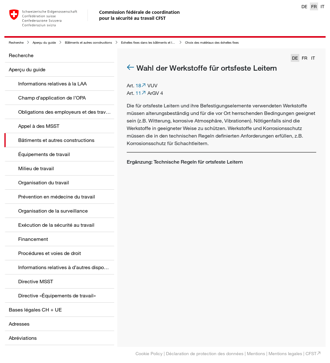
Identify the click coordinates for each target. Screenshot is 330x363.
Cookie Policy (149, 353)
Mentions (256, 353)
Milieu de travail (36, 168)
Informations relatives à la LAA (52, 83)
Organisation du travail (43, 182)
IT (322, 6)
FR (314, 6)
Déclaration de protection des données (204, 353)
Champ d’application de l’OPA (52, 98)
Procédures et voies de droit (49, 253)
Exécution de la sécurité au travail (56, 225)
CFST (311, 353)
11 (138, 93)
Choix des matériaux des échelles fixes (212, 43)
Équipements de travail (44, 154)
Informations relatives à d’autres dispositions (68, 267)
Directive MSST (35, 281)
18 (138, 85)
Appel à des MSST (38, 126)
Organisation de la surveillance (53, 211)
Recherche (16, 43)
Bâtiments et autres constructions (88, 43)
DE (304, 6)
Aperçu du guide (44, 43)
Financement (33, 239)
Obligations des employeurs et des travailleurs (70, 112)
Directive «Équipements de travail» (57, 295)
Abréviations (23, 338)
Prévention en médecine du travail (56, 196)
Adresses (19, 324)
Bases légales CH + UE (35, 309)
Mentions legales (285, 353)
